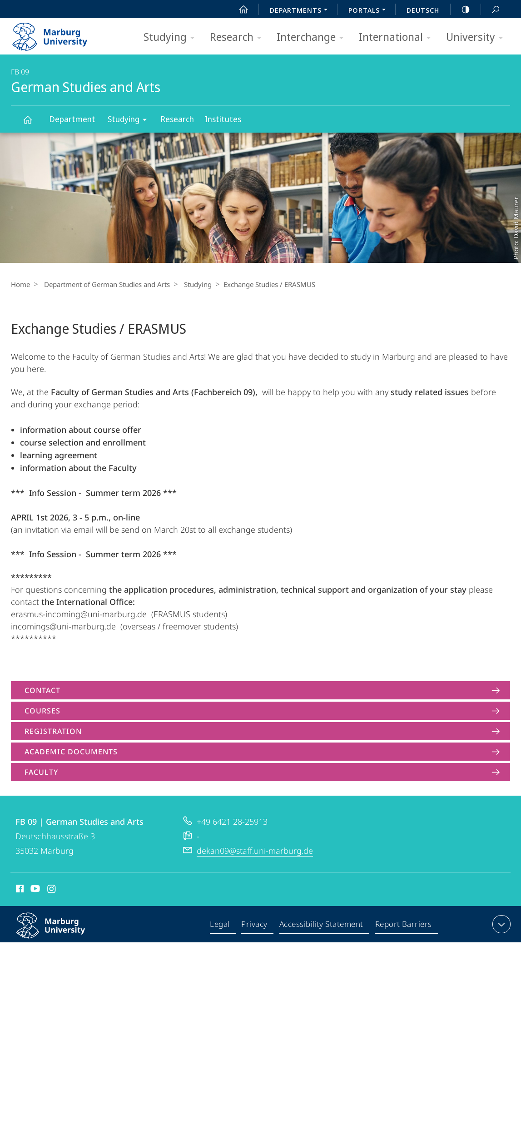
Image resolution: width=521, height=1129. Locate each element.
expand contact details (500, 924)
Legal (222, 926)
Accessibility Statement (322, 926)
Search (490, 10)
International (398, 37)
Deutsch (423, 10)
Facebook (19, 890)
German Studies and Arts (33, 124)
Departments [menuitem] (301, 10)
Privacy (256, 926)
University (477, 37)
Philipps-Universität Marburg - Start (60, 33)
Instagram (52, 890)
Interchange (313, 37)
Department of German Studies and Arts (105, 284)
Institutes (223, 119)
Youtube (34, 890)
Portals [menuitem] (369, 10)
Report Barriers (403, 926)
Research (238, 37)
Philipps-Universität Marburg (60, 932)
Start (238, 10)
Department (72, 119)
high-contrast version (461, 10)
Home (20, 284)
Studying (172, 37)
